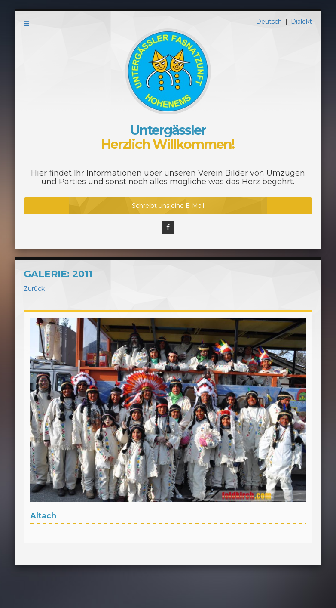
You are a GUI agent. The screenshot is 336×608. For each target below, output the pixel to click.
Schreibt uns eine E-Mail (168, 206)
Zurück (34, 289)
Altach (43, 516)
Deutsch (270, 21)
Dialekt (301, 21)
